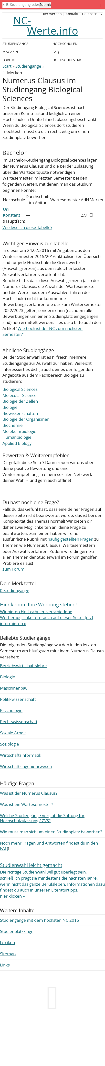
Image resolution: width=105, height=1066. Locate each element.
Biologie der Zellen (20, 401)
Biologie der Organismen (26, 419)
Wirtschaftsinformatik (20, 755)
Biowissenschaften (20, 413)
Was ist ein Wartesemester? (26, 804)
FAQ (55, 51)
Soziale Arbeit (13, 733)
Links (5, 965)
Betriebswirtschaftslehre (23, 665)
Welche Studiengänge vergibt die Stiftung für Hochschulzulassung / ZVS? (42, 818)
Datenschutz (92, 14)
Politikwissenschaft (18, 699)
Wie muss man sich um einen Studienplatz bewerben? (51, 832)
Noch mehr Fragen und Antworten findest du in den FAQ (49, 845)
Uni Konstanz (11, 212)
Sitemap (8, 954)
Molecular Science (19, 395)
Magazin (10, 51)
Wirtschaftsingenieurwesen (26, 766)
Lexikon (7, 942)
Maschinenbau (14, 688)
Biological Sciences (20, 389)
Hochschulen (65, 43)
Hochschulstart (67, 60)
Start (6, 66)
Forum (8, 60)
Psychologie (11, 710)
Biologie (10, 407)
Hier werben (52, 14)
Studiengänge (28, 66)
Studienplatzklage (16, 931)
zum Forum (13, 569)
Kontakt (72, 14)
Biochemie (12, 425)
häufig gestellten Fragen (70, 539)
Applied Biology (17, 443)
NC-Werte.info (45, 25)
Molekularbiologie (19, 431)
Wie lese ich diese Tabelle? (27, 227)
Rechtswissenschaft (18, 721)
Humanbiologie (17, 437)
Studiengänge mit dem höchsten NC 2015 (39, 920)
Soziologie (9, 744)
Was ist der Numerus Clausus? (28, 793)
